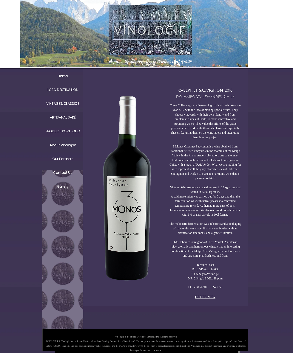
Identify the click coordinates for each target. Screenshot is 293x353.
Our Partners (62, 158)
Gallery (63, 186)
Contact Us (62, 172)
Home (63, 76)
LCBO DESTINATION (62, 89)
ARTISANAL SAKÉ (63, 117)
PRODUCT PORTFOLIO (62, 131)
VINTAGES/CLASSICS (62, 103)
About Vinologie (63, 145)
